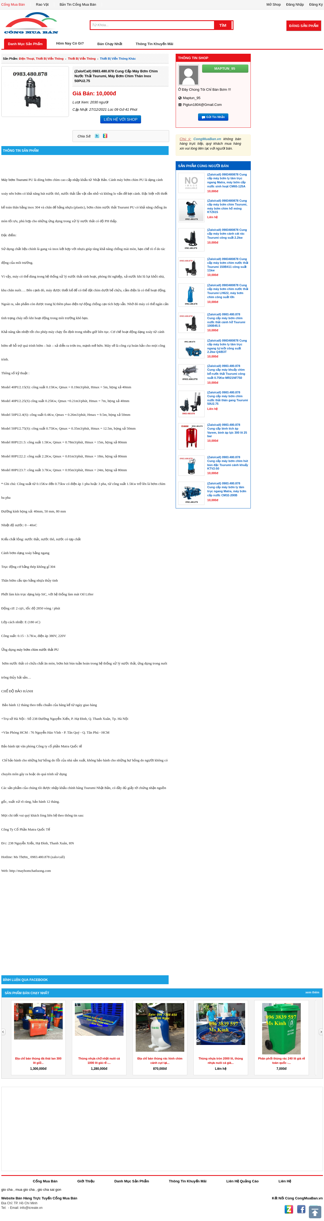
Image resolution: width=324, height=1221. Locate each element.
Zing (105, 136)
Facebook (301, 1209)
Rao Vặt (42, 4)
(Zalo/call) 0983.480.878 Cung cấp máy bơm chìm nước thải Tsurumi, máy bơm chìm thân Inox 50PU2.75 (116, 76)
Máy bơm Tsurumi (14, 180)
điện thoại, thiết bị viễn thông (41, 58)
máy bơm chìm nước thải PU (38, 649)
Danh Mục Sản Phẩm (25, 44)
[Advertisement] (85, 929)
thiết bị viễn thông (82, 58)
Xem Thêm (312, 992)
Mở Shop (273, 4)
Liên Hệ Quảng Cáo (242, 1181)
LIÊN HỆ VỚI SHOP (121, 119)
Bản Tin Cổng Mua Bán (78, 4)
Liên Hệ (285, 1181)
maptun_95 (192, 98)
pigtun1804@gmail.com (202, 105)
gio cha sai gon (49, 1190)
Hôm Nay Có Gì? (70, 43)
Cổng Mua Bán (13, 4)
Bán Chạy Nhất (109, 44)
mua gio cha (25, 1190)
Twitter (97, 136)
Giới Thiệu (85, 1181)
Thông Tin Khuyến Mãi (154, 44)
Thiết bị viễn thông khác (118, 58)
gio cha (7, 1190)
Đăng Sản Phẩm (303, 26)
